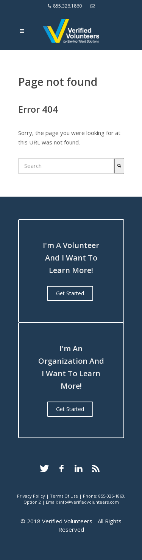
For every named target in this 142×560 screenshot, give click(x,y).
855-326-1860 (111, 496)
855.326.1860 (65, 6)
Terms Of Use (64, 496)
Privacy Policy (31, 496)
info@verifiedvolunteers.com (89, 502)
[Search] (119, 166)
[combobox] (66, 166)
